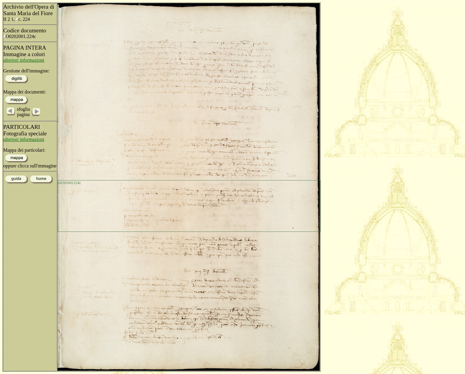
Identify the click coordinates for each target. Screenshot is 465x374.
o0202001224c (69, 182)
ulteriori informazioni (23, 60)
